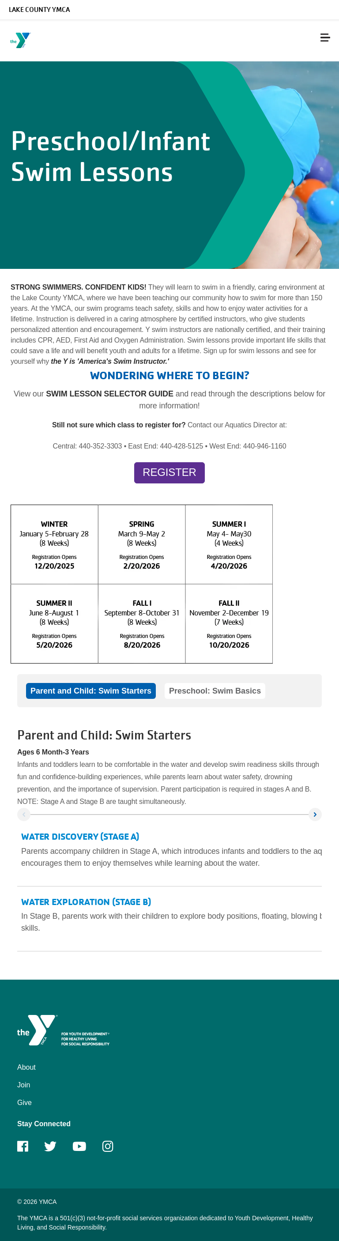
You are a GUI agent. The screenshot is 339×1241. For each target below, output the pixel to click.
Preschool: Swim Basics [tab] (215, 691)
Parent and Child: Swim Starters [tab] (90, 691)
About (26, 1067)
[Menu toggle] (325, 37)
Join (23, 1085)
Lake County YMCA (39, 9)
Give (24, 1102)
